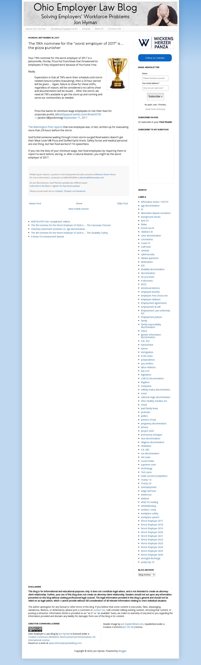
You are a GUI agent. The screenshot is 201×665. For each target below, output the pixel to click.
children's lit (147, 231)
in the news (147, 355)
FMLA (144, 330)
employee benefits (150, 291)
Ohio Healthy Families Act (154, 400)
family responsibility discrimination (151, 326)
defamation (147, 261)
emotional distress (150, 288)
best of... (145, 220)
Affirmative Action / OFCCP (154, 201)
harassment (147, 344)
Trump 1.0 (146, 479)
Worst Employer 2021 (152, 535)
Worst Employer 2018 (152, 524)
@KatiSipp (62, 114)
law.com (145, 370)
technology (146, 468)
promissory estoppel (151, 434)
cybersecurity (147, 254)
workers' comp (148, 509)
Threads (67, 191)
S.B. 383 (145, 449)
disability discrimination (152, 269)
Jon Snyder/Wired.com (132, 623)
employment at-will (150, 306)
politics (144, 415)
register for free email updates (66, 186)
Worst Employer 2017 (152, 520)
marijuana (146, 385)
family (144, 320)
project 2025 (147, 430)
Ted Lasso (146, 472)
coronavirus (147, 239)
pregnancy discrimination (153, 423)
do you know (147, 276)
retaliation (146, 445)
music (144, 393)
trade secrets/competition (154, 475)
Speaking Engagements (64, 28)
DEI (143, 265)
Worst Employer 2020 (152, 532)
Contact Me (114, 28)
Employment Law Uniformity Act (155, 312)
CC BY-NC (129, 626)
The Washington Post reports (45, 127)
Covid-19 (145, 243)
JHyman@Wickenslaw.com (92, 177)
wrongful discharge (150, 558)
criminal (145, 250)
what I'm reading (149, 502)
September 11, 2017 (75, 117)
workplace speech (150, 517)
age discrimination (150, 205)
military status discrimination (155, 389)
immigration (147, 352)
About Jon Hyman (36, 28)
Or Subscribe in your (155, 121)
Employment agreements (154, 302)
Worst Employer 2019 (152, 528)
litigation (145, 382)
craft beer (146, 246)
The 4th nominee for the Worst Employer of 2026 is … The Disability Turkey (69, 232)
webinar (145, 498)
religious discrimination (152, 442)
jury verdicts (147, 363)
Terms (154, 109)
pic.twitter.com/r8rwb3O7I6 (85, 114)
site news (146, 457)
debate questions (150, 258)
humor (144, 348)
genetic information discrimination (151, 336)
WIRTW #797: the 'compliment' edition (50, 221)
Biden (144, 224)
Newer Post (35, 203)
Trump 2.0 (146, 483)
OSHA (144, 404)
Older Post (122, 203)
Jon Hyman (64, 633)
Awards (86, 28)
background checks (150, 216)
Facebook (80, 191)
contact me (99, 609)
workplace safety (149, 513)
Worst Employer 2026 (152, 554)
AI (142, 209)
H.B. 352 (145, 340)
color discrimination (151, 235)
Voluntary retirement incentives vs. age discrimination (58, 228)
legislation (146, 374)
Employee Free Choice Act (154, 295)
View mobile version (78, 208)
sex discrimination (150, 453)
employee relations (150, 299)
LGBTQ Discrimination (152, 378)
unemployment (148, 487)
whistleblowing (148, 505)
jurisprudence (148, 359)
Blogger (122, 650)
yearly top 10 (147, 562)
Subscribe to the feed (39, 186)
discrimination (148, 273)
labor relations (148, 367)
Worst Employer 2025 (152, 550)
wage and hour (148, 490)
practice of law (148, 419)
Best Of (99, 28)
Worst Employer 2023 (152, 543)
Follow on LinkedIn (155, 57)
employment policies (151, 316)
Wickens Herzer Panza (105, 174)
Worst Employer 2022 (152, 539)
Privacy (162, 109)
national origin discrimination (155, 397)
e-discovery (147, 280)
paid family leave (149, 408)
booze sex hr (147, 227)
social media (147, 460)
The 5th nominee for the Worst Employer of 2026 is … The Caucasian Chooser (71, 225)
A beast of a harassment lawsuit (47, 236)
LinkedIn (59, 191)
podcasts (145, 412)
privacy (144, 427)
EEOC (144, 284)
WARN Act (146, 494)
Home (79, 203)
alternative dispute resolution (156, 213)
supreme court (148, 464)
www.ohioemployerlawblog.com (65, 643)
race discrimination (150, 438)
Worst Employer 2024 (152, 547)
